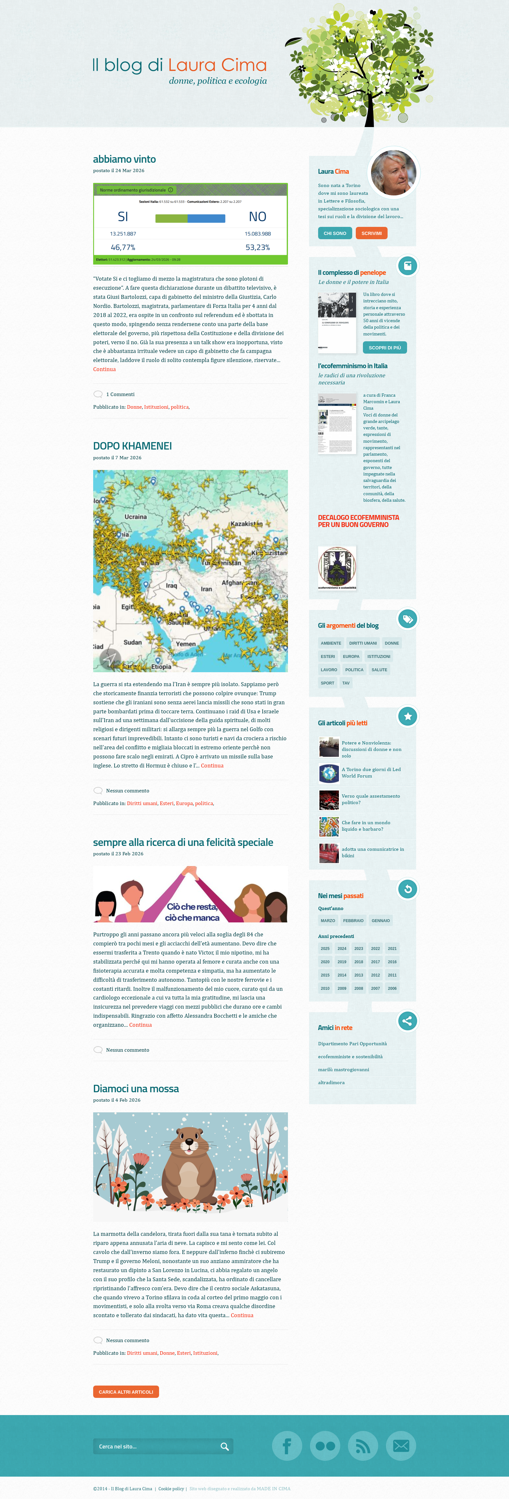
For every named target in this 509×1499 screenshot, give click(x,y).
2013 (358, 975)
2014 (342, 975)
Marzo (328, 921)
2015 (325, 975)
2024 (342, 948)
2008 (358, 988)
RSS (363, 1446)
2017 (375, 962)
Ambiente (331, 643)
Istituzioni (156, 407)
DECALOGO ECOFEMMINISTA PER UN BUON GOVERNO (358, 521)
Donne (134, 407)
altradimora (331, 1082)
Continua (104, 369)
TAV (346, 683)
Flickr (325, 1446)
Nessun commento (127, 790)
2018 (358, 962)
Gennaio (381, 921)
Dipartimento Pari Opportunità (352, 1043)
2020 (325, 962)
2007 (375, 988)
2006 (392, 988)
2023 (358, 948)
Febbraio (353, 921)
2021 (392, 948)
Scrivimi (372, 233)
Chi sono (335, 233)
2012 (375, 975)
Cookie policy (171, 1488)
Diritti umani (142, 803)
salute (379, 670)
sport (327, 683)
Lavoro (329, 670)
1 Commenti (120, 394)
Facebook (287, 1446)
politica (180, 407)
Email (401, 1446)
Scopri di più (385, 347)
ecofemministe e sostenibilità (350, 1056)
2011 (392, 975)
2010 (325, 988)
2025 (325, 948)
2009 (342, 988)
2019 (342, 962)
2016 (392, 962)
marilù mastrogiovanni (343, 1069)
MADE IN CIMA (274, 1488)
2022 (375, 948)
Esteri (167, 803)
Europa (184, 803)
